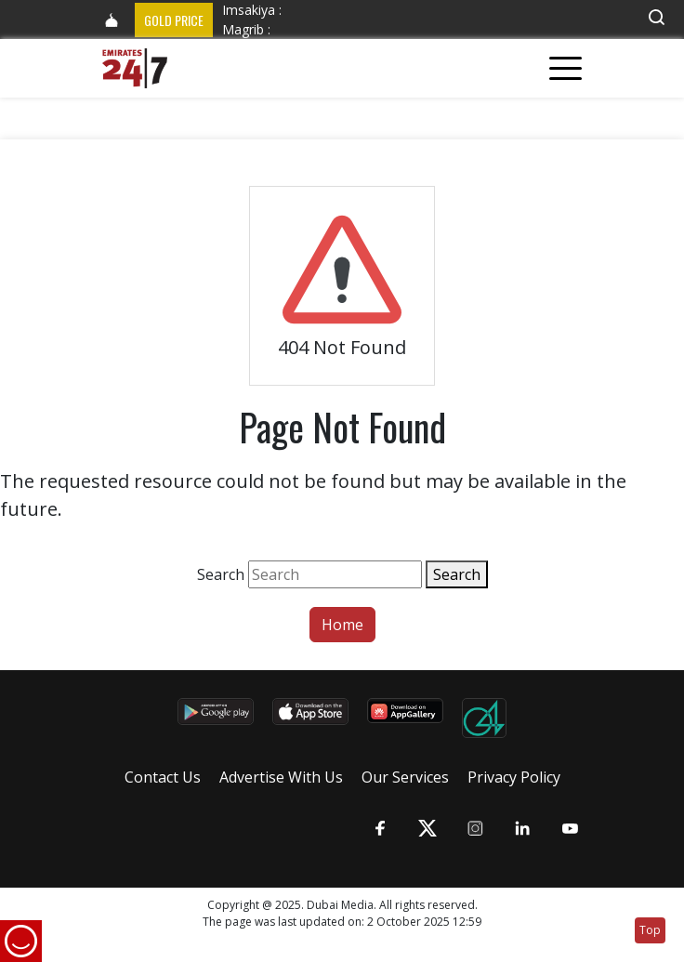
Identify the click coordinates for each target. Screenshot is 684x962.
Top (650, 930)
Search (220, 574)
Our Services (405, 777)
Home (342, 624)
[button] (656, 17)
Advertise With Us (281, 777)
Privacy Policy (513, 777)
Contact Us (163, 777)
